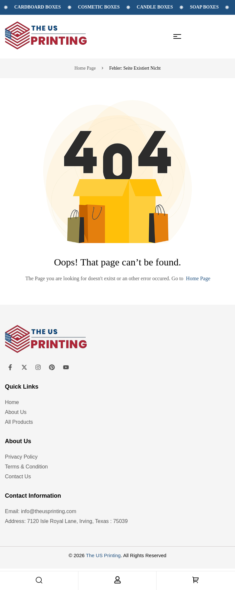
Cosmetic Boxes (113, 7)
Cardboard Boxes (52, 7)
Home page (85, 68)
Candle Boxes (169, 7)
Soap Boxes (218, 7)
